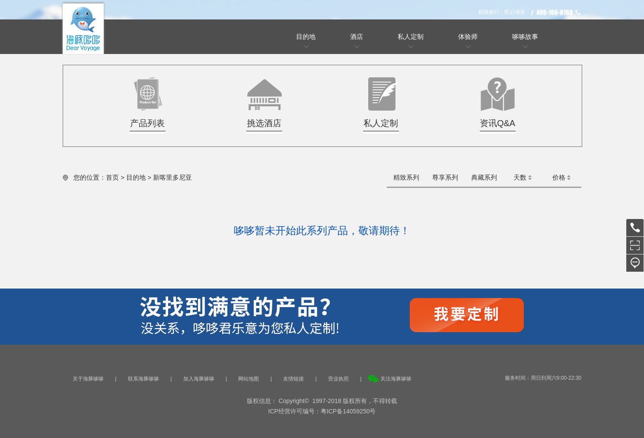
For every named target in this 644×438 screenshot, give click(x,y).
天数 (519, 177)
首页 (112, 177)
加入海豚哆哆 (198, 379)
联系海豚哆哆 (143, 379)
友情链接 (293, 379)
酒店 (356, 36)
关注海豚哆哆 (395, 379)
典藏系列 (484, 177)
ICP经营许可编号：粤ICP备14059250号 (322, 411)
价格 (558, 177)
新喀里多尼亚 (172, 177)
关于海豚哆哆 (88, 379)
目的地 (306, 36)
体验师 (468, 36)
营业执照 (338, 379)
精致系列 (406, 177)
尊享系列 (445, 177)
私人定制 (411, 36)
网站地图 (248, 379)
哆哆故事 (525, 36)
